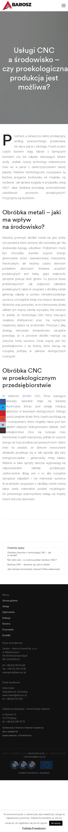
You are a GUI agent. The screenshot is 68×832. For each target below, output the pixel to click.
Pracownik (7, 629)
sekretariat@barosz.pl (14, 672)
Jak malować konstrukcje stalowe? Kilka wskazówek (33, 569)
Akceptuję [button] (56, 823)
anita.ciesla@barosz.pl (14, 695)
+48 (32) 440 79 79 (15, 721)
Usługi (5, 606)
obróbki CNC (31, 396)
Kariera (6, 623)
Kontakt (6, 635)
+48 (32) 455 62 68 (15, 665)
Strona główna (10, 600)
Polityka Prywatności (28, 773)
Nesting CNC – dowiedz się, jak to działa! (28, 564)
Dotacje (6, 618)
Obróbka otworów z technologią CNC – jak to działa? (29, 554)
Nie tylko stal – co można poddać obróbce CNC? (32, 560)
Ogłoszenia (8, 612)
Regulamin (45, 773)
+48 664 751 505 (14, 699)
